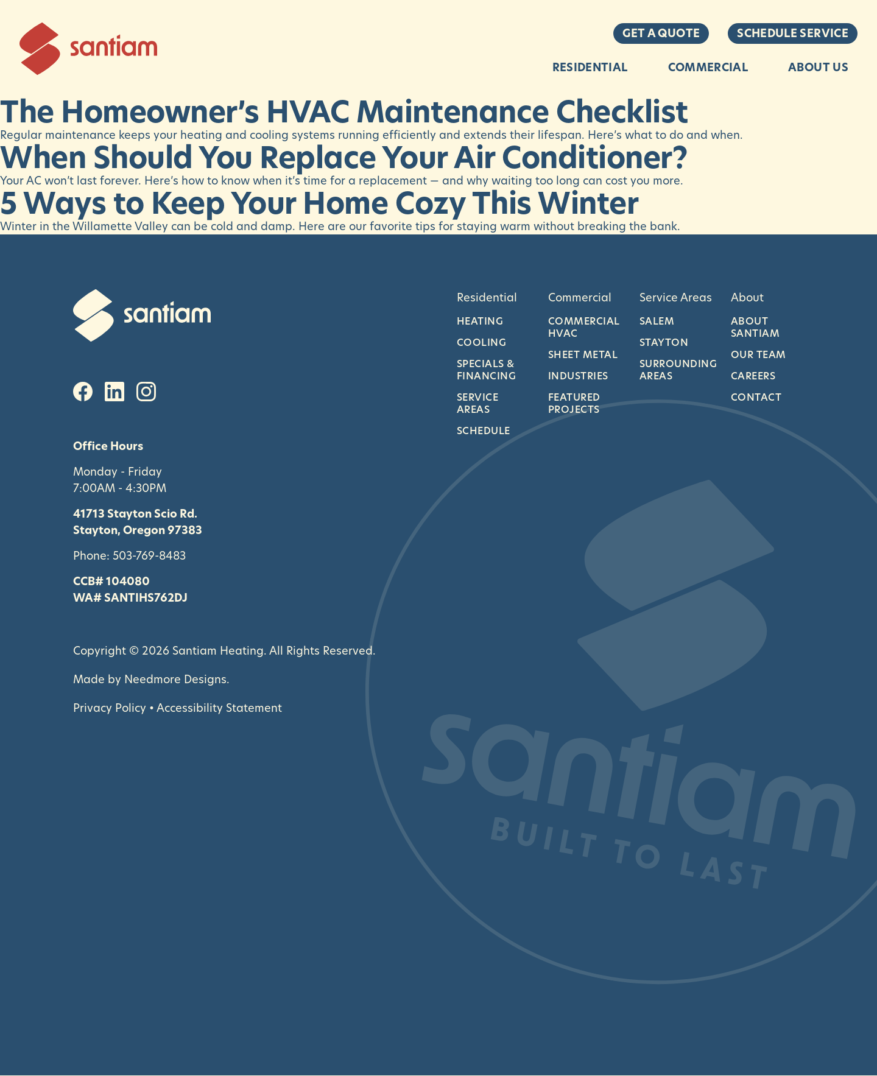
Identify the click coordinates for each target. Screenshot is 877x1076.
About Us (818, 67)
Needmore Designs (175, 679)
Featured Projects (574, 403)
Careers (753, 376)
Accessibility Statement (219, 707)
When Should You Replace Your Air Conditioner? (343, 157)
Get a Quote (661, 33)
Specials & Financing (486, 369)
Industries (578, 376)
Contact (756, 397)
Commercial (708, 67)
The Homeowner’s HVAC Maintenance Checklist (344, 112)
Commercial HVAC (584, 327)
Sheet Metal (583, 354)
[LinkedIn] (114, 391)
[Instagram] (146, 391)
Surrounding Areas (676, 369)
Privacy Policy (109, 707)
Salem (656, 321)
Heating (480, 321)
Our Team (758, 354)
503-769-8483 (149, 555)
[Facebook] (83, 391)
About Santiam (755, 327)
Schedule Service (792, 33)
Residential (590, 67)
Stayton (663, 342)
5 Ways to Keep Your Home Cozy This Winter (319, 203)
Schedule (483, 430)
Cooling (481, 342)
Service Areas (477, 403)
